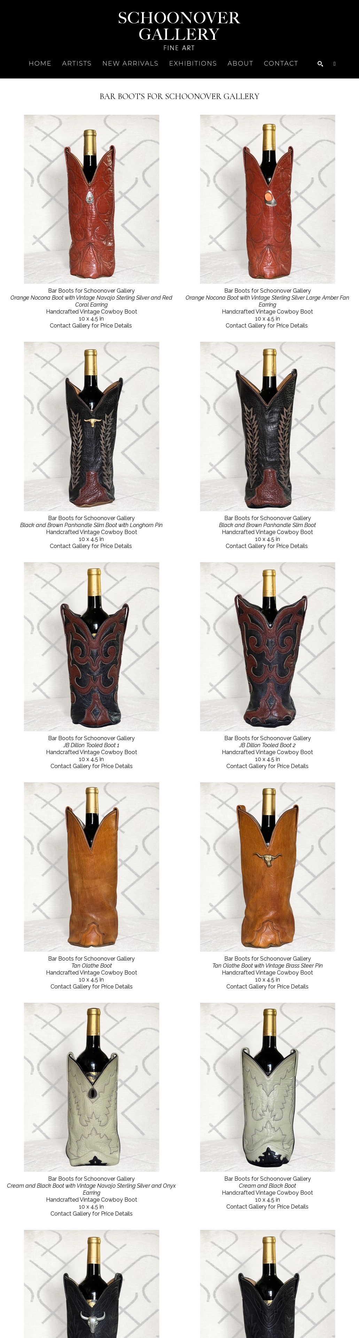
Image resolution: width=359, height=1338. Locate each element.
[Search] (320, 64)
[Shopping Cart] (335, 64)
